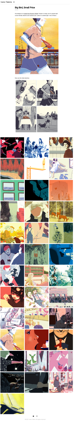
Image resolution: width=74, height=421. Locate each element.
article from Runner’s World (31, 13)
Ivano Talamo (6, 2)
